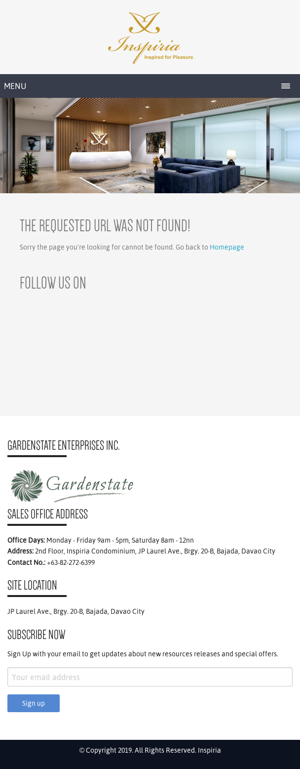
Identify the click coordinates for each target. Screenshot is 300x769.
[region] (150, 145)
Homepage (227, 247)
